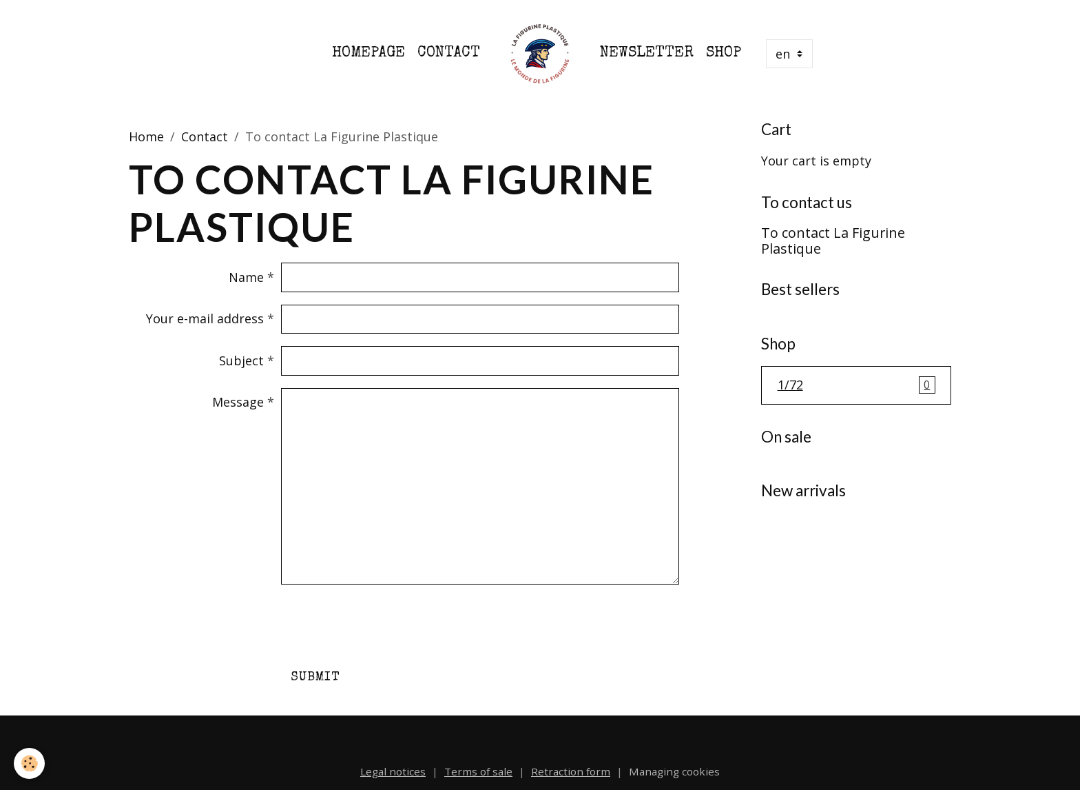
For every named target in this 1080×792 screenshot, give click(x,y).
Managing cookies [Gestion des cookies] (674, 771)
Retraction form (570, 771)
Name (246, 277)
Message (238, 402)
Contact (448, 53)
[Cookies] (29, 763)
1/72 (856, 385)
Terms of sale (478, 771)
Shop (723, 53)
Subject (241, 360)
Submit (315, 677)
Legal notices (393, 771)
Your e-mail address (205, 318)
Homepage (368, 53)
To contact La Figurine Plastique (833, 240)
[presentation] (385, 624)
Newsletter (647, 53)
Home (146, 136)
